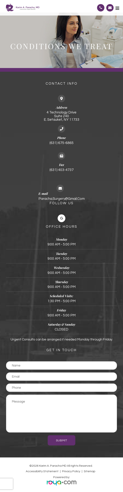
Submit (61, 440)
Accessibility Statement (42, 471)
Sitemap (89, 471)
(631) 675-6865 (62, 143)
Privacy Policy (71, 471)
